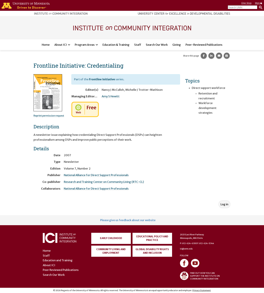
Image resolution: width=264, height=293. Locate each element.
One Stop (246, 3)
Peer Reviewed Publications (61, 270)
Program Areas (85, 44)
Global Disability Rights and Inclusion (152, 251)
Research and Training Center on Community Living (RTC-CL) (104, 182)
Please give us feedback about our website (128, 220)
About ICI (60, 44)
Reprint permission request (49, 115)
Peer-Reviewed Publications (204, 44)
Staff (137, 44)
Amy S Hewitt (111, 96)
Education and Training (58, 260)
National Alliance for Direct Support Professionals (96, 175)
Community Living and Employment (111, 251)
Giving (176, 44)
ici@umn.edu (186, 248)
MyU (258, 3)
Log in (224, 204)
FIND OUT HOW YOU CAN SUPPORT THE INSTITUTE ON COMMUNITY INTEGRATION (200, 276)
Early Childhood (111, 238)
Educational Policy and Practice (152, 238)
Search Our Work (157, 44)
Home (46, 44)
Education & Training (116, 44)
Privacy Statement (201, 290)
